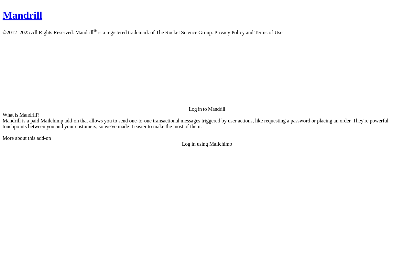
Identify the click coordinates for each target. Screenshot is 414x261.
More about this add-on (27, 138)
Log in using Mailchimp (207, 144)
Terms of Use (268, 32)
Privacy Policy (229, 32)
